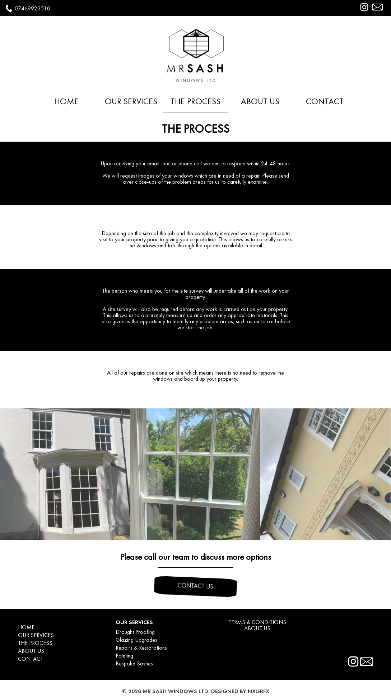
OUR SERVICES (131, 102)
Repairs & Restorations (141, 648)
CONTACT (325, 102)
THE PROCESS (195, 102)
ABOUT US (260, 102)
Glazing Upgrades (136, 640)
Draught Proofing (135, 632)
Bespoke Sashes (134, 664)
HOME (66, 102)
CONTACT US (195, 586)
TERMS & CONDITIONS (257, 623)
